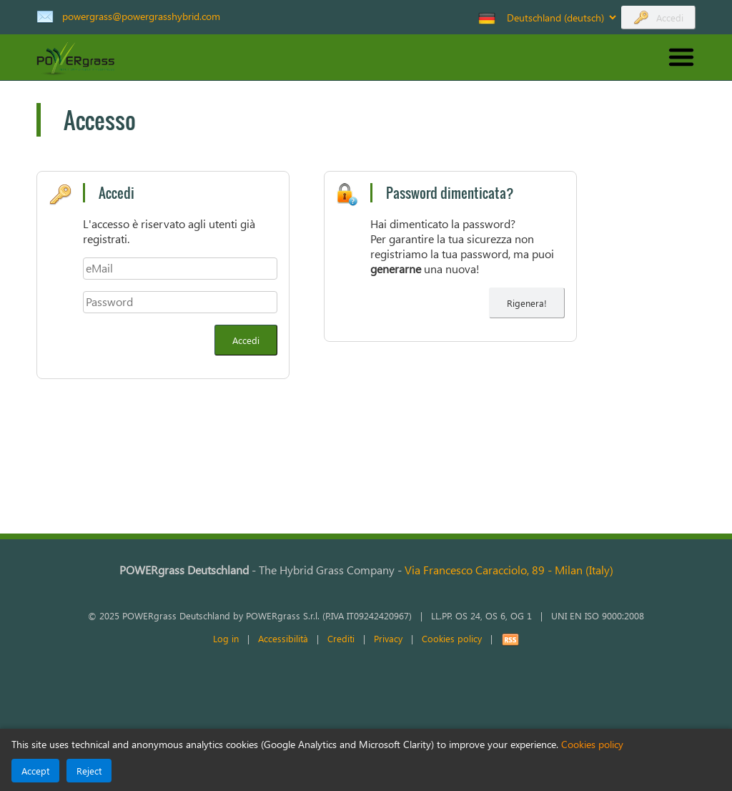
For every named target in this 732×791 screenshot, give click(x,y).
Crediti (341, 638)
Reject (89, 771)
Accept (35, 771)
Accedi (669, 17)
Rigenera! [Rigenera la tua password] (527, 303)
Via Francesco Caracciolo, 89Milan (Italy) (509, 569)
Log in (226, 638)
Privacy (388, 638)
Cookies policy (452, 638)
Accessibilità (283, 638)
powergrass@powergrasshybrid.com (141, 16)
